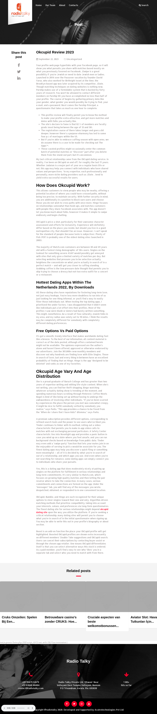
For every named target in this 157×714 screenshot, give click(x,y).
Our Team (50, 5)
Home (39, 5)
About (62, 5)
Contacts (73, 5)
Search (143, 5)
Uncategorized (74, 59)
